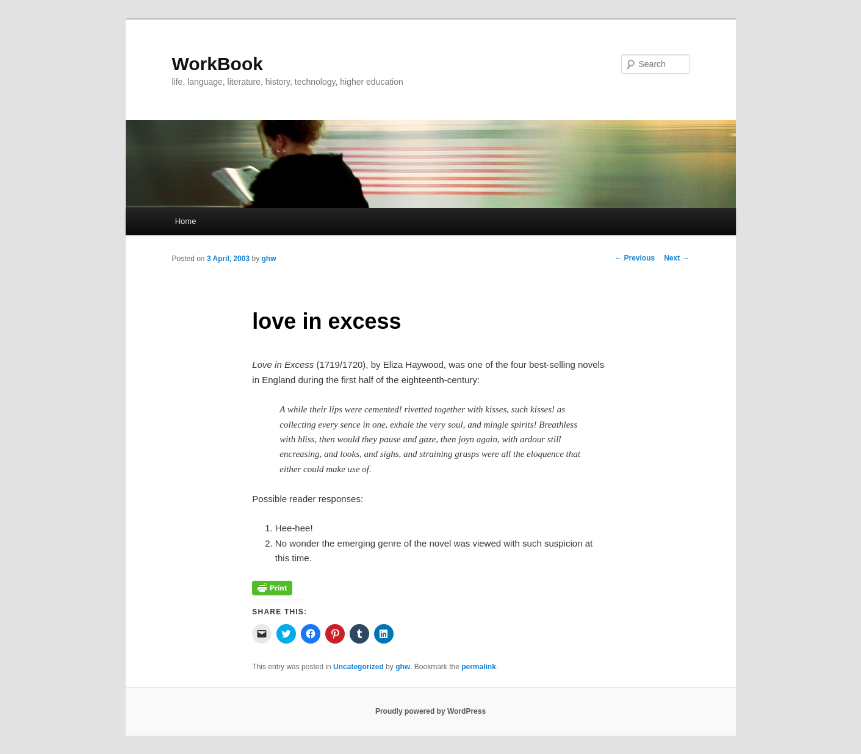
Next (676, 258)
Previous (634, 258)
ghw (269, 258)
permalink (478, 666)
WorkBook (217, 64)
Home (185, 221)
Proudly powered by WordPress (430, 711)
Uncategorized (358, 666)
